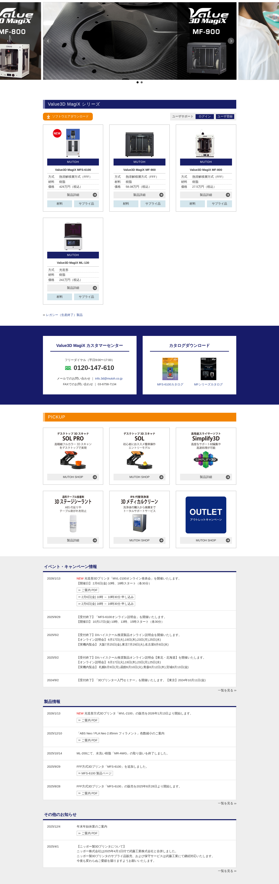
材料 (60, 203)
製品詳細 (73, 194)
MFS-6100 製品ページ (97, 773)
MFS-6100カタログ (170, 372)
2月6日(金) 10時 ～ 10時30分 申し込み (108, 597)
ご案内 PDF (89, 590)
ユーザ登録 (225, 116)
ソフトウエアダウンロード (70, 116)
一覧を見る (225, 690)
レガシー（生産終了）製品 (64, 315)
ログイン (205, 116)
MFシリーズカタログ (208, 372)
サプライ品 (86, 203)
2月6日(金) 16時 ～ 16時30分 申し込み (108, 603)
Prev (48, 41)
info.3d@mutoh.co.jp (109, 378)
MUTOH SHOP (73, 477)
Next (231, 41)
